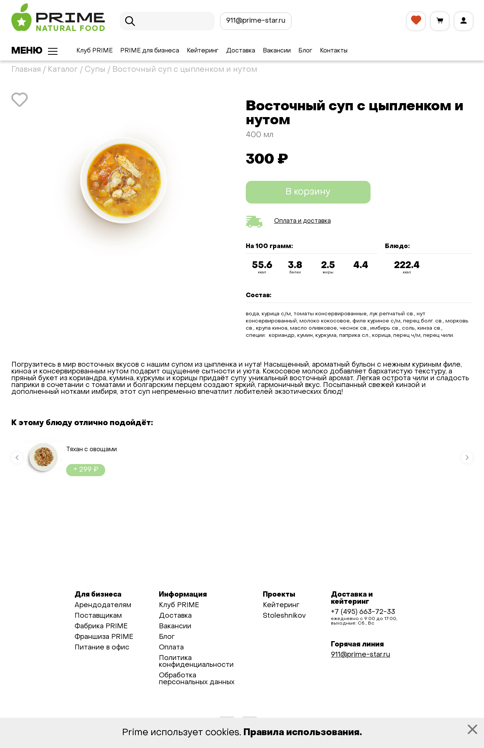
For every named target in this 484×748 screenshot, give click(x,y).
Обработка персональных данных (196, 679)
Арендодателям (102, 605)
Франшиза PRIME (103, 637)
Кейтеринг (203, 51)
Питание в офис (101, 648)
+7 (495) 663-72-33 (363, 612)
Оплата (171, 648)
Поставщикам (98, 616)
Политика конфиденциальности (196, 661)
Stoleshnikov (284, 616)
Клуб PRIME (94, 51)
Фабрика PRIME (101, 626)
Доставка (240, 51)
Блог (305, 51)
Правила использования (302, 732)
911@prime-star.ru (255, 21)
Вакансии (277, 51)
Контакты (333, 51)
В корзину (307, 192)
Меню (26, 51)
